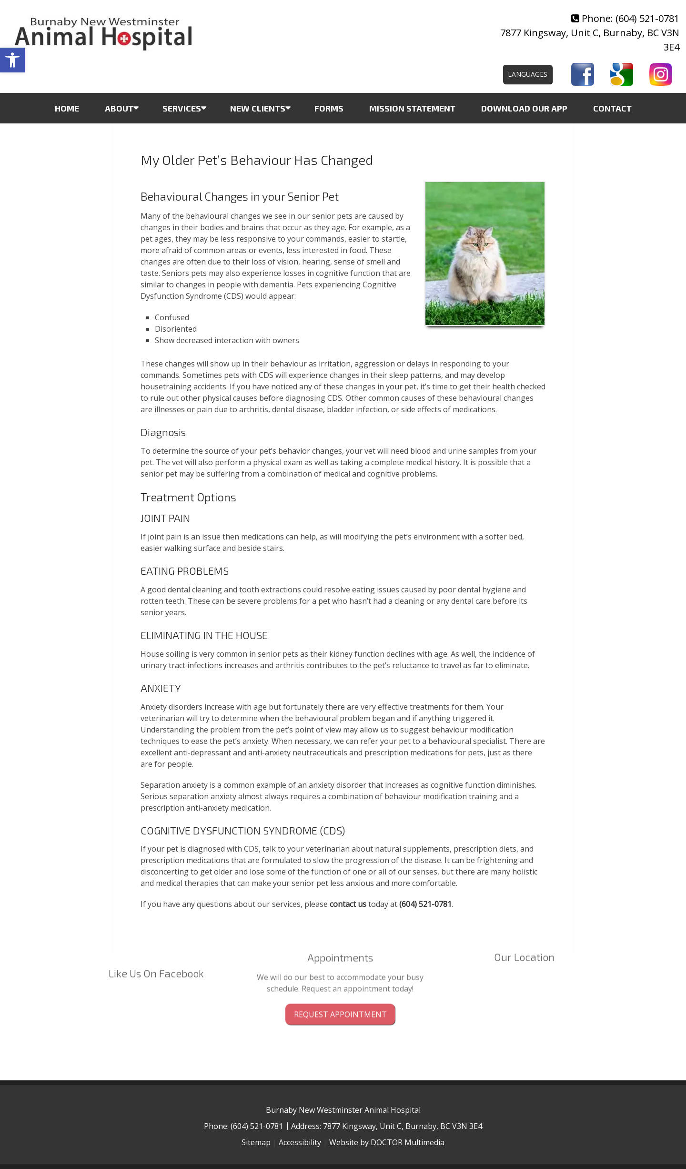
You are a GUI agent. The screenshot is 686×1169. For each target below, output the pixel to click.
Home (67, 108)
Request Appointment (340, 989)
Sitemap (256, 1142)
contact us (348, 904)
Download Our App (524, 108)
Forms (328, 108)
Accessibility (300, 1142)
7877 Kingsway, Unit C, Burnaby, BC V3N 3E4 (402, 1126)
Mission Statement (412, 108)
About (119, 108)
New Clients (257, 108)
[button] (12, 60)
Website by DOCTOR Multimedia (386, 1142)
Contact (612, 108)
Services (181, 108)
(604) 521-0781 (647, 18)
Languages (527, 74)
